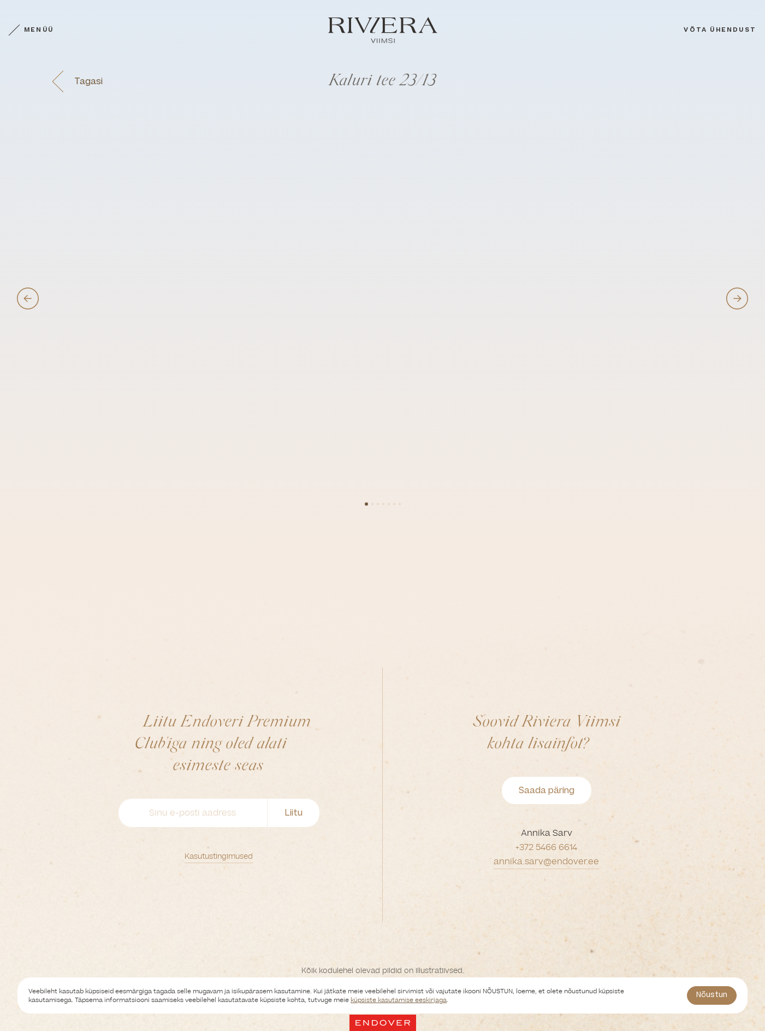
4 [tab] (383, 504)
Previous (28, 298)
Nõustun (711, 994)
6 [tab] (394, 504)
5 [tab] (389, 504)
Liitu (293, 812)
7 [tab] (400, 504)
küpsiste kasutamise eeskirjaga (399, 1000)
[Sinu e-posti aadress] (192, 813)
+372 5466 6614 (546, 847)
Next (737, 298)
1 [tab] (366, 504)
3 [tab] (378, 504)
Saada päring (546, 790)
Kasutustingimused (219, 856)
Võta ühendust (720, 29)
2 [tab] (372, 504)
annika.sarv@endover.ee (546, 861)
